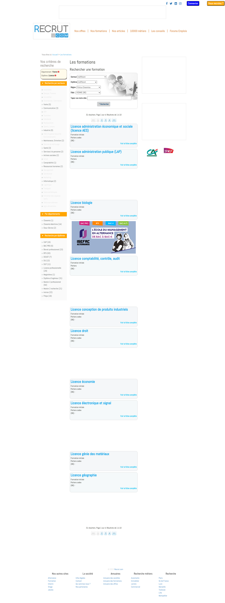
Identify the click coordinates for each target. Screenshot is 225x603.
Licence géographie (84, 475)
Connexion (193, 3)
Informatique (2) (50, 181)
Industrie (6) (48, 130)
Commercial (135, 586)
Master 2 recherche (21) (53, 288)
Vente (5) (47, 104)
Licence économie (83, 381)
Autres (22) (48, 292)
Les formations (65, 54)
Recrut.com (118, 569)
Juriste (133, 584)
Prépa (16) (48, 296)
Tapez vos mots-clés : (79, 98)
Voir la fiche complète (128, 143)
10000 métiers (138, 31)
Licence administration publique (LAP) (96, 151)
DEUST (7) (48, 257)
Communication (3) (51, 108)
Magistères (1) (49, 274)
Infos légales (80, 578)
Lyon (160, 584)
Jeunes (50, 589)
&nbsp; (112, 12)
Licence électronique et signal (91, 403)
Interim (50, 584)
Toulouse (162, 589)
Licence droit (79, 330)
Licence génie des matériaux (90, 454)
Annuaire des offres (110, 584)
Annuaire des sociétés (111, 578)
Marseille (162, 586)
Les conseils (158, 31)
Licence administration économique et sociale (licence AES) (102, 128)
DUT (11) (47, 264)
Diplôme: (74, 82)
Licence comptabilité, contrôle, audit (95, 258)
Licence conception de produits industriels (99, 309)
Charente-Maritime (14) (53, 224)
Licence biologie (81, 202)
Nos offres (79, 31)
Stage (50, 586)
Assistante (135, 578)
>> (114, 120)
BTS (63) (47, 253)
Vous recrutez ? (215, 3)
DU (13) (47, 260)
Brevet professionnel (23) (53, 249)
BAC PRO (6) (48, 245)
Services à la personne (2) (53, 151)
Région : (74, 87)
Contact (79, 581)
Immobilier (135, 581)
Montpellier (163, 595)
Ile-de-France (164, 581)
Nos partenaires (82, 586)
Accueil (55, 54)
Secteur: (74, 76)
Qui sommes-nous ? (83, 584)
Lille (160, 592)
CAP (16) (47, 242)
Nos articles (118, 31)
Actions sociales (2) (51, 155)
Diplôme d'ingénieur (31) (53, 278)
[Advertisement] (104, 186)
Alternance (52, 578)
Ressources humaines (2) (53, 166)
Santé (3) (47, 148)
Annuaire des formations (112, 581)
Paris (161, 578)
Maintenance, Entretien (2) (54, 140)
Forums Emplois (178, 31)
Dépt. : (73, 92)
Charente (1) (48, 220)
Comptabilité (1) (50, 162)
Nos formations (98, 31)
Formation (52, 581)
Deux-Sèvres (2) (50, 227)
